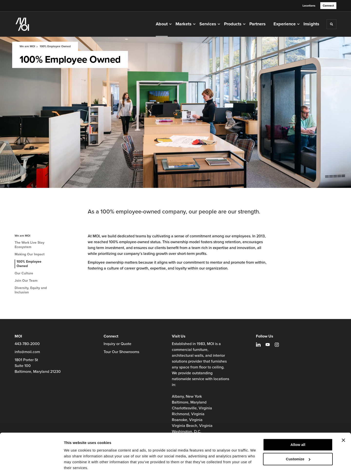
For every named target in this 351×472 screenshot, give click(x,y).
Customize (298, 440)
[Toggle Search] (331, 24)
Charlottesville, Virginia (192, 408)
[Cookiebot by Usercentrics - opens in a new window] (31, 462)
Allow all (298, 426)
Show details (75, 462)
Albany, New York (187, 396)
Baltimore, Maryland (189, 402)
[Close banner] (343, 421)
